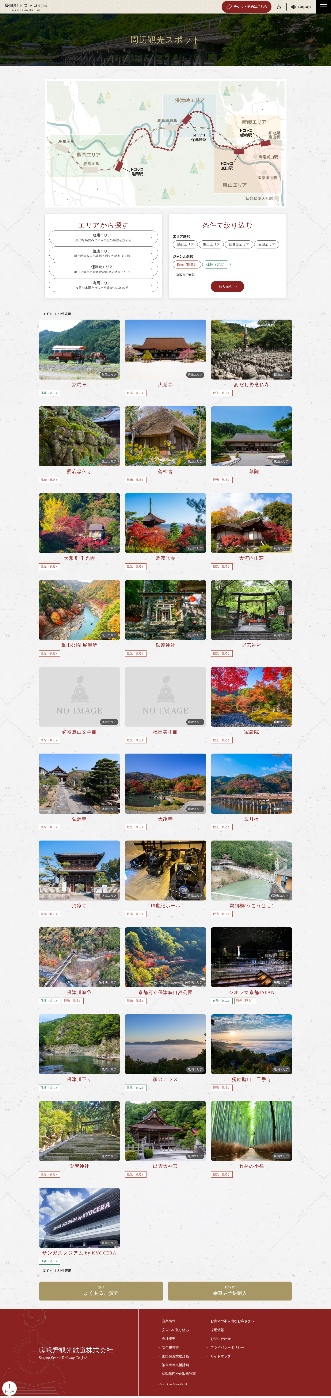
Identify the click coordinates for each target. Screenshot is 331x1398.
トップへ (9, 1388)
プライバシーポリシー (227, 1349)
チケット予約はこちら (246, 7)
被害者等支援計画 (175, 1367)
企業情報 (168, 1323)
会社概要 (168, 1340)
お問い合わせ (220, 1340)
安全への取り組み (175, 1332)
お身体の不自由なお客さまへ (232, 1323)
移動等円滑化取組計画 (179, 1376)
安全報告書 (170, 1349)
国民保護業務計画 (175, 1358)
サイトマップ (220, 1358)
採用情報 (217, 1332)
